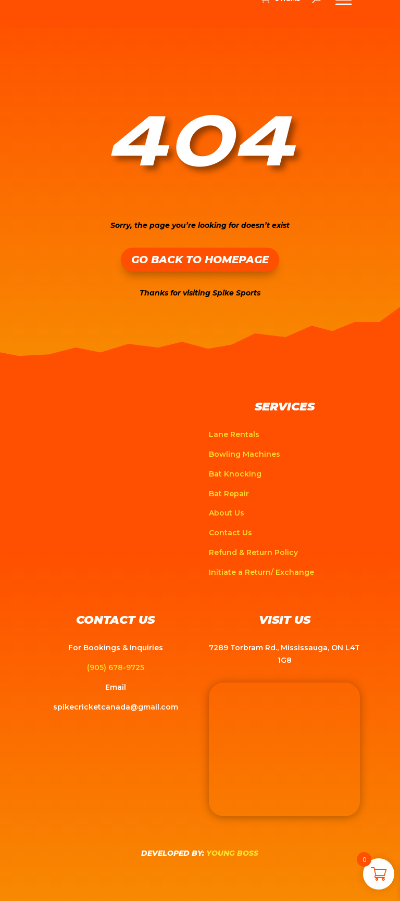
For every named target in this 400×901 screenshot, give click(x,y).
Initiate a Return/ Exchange (261, 572)
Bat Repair (229, 493)
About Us (226, 513)
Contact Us (230, 532)
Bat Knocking (235, 474)
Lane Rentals (234, 434)
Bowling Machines (244, 454)
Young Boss (232, 853)
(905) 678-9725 (115, 667)
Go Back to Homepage (200, 259)
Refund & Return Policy (253, 552)
